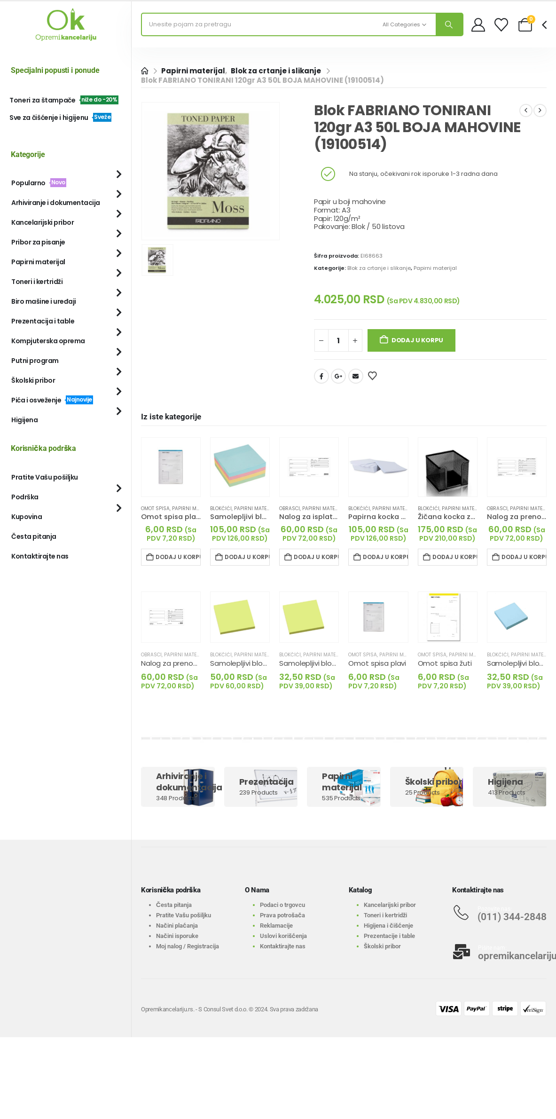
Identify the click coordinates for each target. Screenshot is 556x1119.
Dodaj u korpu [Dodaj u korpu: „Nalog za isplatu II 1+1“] (316, 557)
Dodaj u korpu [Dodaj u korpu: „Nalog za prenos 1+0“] (524, 557)
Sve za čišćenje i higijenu (60, 117)
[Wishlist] (501, 25)
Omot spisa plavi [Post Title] (377, 663)
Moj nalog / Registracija (187, 946)
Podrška (25, 497)
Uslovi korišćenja (283, 935)
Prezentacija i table (42, 321)
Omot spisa (155, 508)
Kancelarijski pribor (42, 222)
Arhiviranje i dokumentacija (55, 202)
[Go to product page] (170, 467)
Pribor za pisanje (38, 242)
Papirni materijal (435, 268)
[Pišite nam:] (499, 951)
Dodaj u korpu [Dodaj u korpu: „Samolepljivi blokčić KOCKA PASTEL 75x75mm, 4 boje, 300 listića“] (247, 557)
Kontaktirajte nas (40, 556)
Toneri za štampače (63, 100)
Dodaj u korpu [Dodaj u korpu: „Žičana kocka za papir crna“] (455, 557)
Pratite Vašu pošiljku (44, 477)
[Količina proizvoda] (338, 340)
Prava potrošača (282, 915)
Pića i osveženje (52, 400)
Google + (338, 376)
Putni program (35, 360)
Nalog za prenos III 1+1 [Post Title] (177, 663)
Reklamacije (276, 925)
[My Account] (478, 25)
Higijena (24, 420)
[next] (540, 110)
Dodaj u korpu (417, 340)
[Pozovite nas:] (499, 912)
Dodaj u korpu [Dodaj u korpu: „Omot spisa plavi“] (178, 557)
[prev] (526, 110)
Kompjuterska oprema (48, 341)
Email (355, 376)
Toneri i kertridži (37, 281)
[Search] (449, 24)
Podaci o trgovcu (282, 904)
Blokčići (221, 508)
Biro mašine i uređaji (43, 301)
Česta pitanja (33, 536)
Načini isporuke (177, 935)
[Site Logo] (65, 24)
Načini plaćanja (177, 925)
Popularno (38, 183)
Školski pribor (33, 380)
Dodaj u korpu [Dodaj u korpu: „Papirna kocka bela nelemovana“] (385, 557)
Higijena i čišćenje (388, 925)
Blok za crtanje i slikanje (379, 268)
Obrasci (289, 508)
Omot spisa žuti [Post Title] (445, 663)
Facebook (321, 376)
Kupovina (26, 516)
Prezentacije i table (389, 935)
